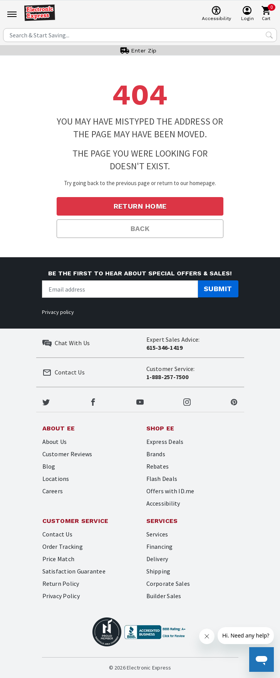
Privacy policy (58, 312)
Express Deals (165, 441)
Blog (48, 466)
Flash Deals (162, 478)
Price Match (58, 559)
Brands (155, 454)
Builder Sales (163, 596)
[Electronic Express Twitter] (46, 401)
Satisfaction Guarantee (74, 571)
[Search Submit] (269, 35)
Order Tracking (62, 546)
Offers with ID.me (170, 491)
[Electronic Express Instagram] (187, 401)
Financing (159, 546)
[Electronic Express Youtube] (140, 401)
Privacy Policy (61, 596)
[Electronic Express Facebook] (93, 401)
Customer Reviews (67, 454)
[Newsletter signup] (120, 289)
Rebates (157, 466)
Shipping (158, 571)
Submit (218, 289)
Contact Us (57, 534)
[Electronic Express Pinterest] (234, 401)
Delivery (157, 559)
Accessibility (163, 503)
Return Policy (60, 583)
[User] (247, 14)
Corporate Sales (168, 583)
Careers (52, 491)
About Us (54, 441)
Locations (55, 478)
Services (157, 534)
